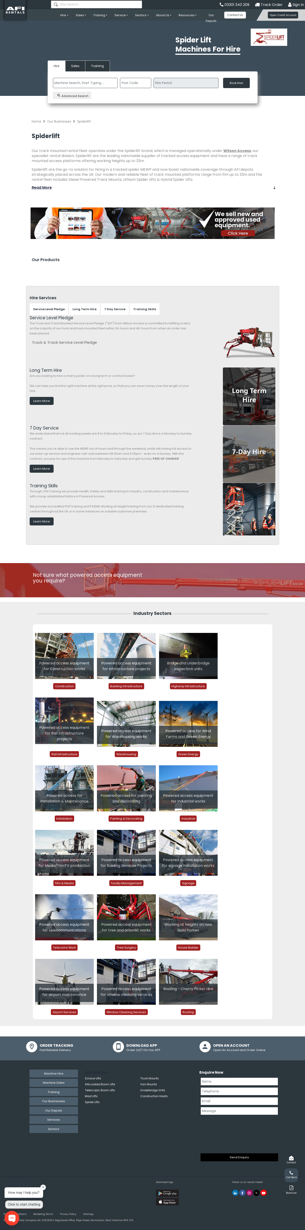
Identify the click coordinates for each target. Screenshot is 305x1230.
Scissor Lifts (93, 1078)
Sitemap (88, 1214)
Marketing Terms (43, 1214)
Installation (64, 819)
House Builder (188, 947)
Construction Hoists (154, 1096)
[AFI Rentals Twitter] (256, 1193)
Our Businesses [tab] (53, 1101)
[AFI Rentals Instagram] (249, 1193)
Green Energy (188, 754)
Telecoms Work (64, 947)
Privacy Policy (68, 1214)
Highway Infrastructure (188, 686)
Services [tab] (53, 1119)
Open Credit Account (283, 15)
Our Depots (211, 18)
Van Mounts (148, 1084)
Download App (164, 1182)
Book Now (236, 83)
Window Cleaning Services (126, 1012)
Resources (187, 15)
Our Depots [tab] (53, 1110)
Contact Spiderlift (214, 579)
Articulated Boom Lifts (100, 1084)
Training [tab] (54, 1092)
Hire (63, 15)
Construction (64, 686)
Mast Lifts (91, 1096)
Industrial (188, 819)
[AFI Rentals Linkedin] (235, 1193)
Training (99, 15)
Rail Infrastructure (64, 754)
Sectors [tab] (53, 1129)
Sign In (296, 4)
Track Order (269, 4)
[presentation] (219, 1133)
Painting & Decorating (126, 819)
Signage (188, 883)
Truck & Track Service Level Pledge (64, 342)
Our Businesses (59, 121)
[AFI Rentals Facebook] (242, 1193)
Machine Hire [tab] (53, 1073)
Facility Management (126, 883)
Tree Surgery (126, 947)
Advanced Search (73, 96)
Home (36, 121)
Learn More (41, 401)
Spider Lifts (92, 1102)
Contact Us (235, 15)
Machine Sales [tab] (54, 1083)
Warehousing (126, 754)
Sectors (140, 15)
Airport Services (64, 1012)
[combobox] (96, 4)
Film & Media (64, 883)
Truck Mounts (149, 1078)
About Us (162, 15)
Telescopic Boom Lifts (100, 1090)
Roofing (188, 1012)
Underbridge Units (152, 1090)
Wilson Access (237, 150)
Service (120, 15)
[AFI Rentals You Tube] (264, 1193)
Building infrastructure (126, 686)
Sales (80, 15)
